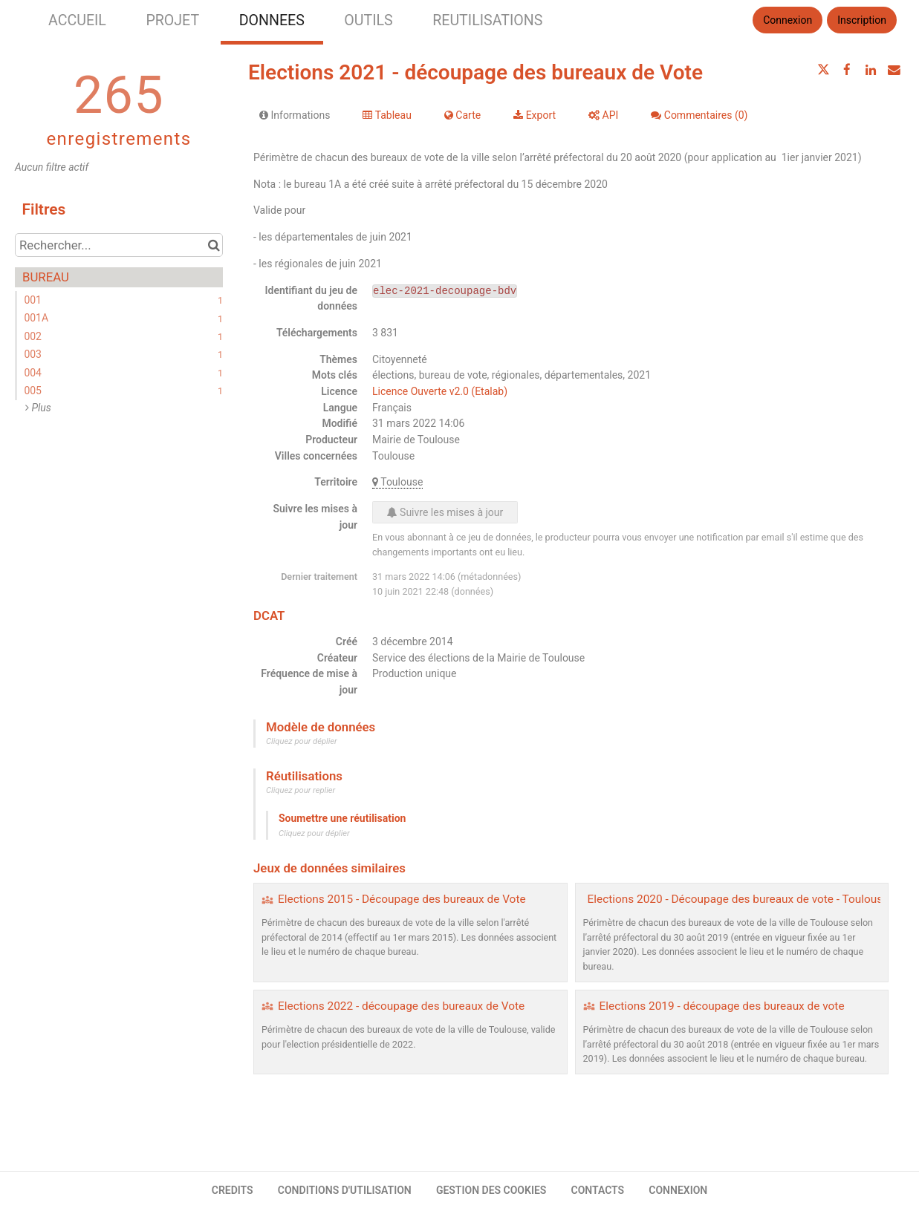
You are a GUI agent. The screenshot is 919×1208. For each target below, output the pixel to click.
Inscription (861, 20)
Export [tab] (534, 115)
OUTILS (368, 20)
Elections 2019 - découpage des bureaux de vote (722, 1006)
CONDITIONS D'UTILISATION (345, 1190)
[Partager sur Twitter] (824, 69)
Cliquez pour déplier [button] (301, 741)
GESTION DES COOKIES (491, 1190)
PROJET (172, 20)
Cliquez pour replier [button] (300, 790)
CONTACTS (598, 1190)
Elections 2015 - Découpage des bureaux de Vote (402, 899)
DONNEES (272, 20)
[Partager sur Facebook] (847, 69)
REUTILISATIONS (487, 20)
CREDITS (232, 1190)
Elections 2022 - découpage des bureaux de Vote (401, 1006)
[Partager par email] (893, 69)
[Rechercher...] (119, 245)
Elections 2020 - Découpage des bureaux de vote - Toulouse (738, 899)
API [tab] (603, 115)
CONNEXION (678, 1190)
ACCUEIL (77, 20)
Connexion (787, 20)
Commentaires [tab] (699, 115)
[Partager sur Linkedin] (870, 69)
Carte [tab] (462, 115)
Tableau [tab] (387, 115)
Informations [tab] (294, 115)
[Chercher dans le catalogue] (213, 245)
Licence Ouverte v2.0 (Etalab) (439, 391)
